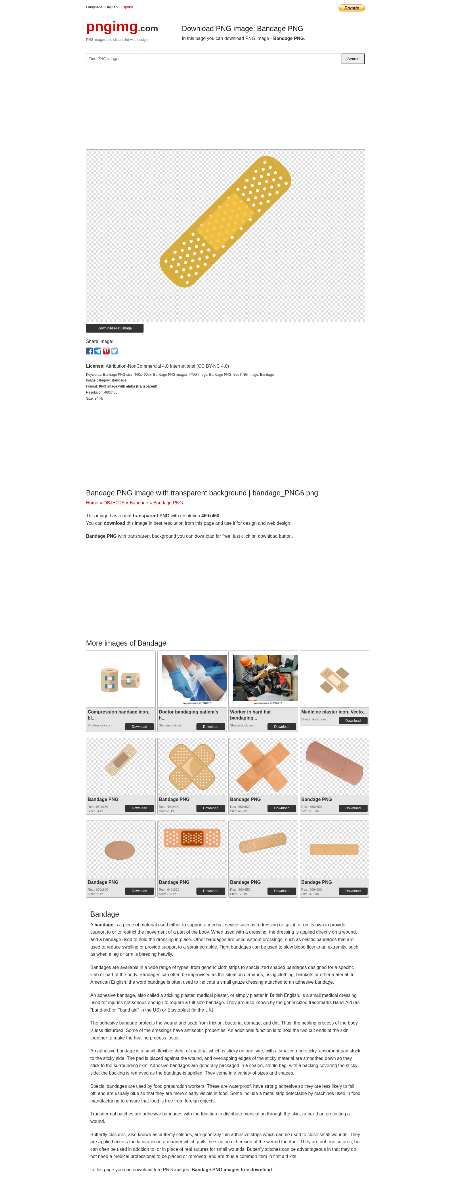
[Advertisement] (225, 109)
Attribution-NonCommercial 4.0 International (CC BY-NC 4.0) (167, 366)
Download (139, 727)
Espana (127, 7)
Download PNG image (115, 328)
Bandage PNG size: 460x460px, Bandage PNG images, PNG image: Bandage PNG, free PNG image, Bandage (188, 375)
